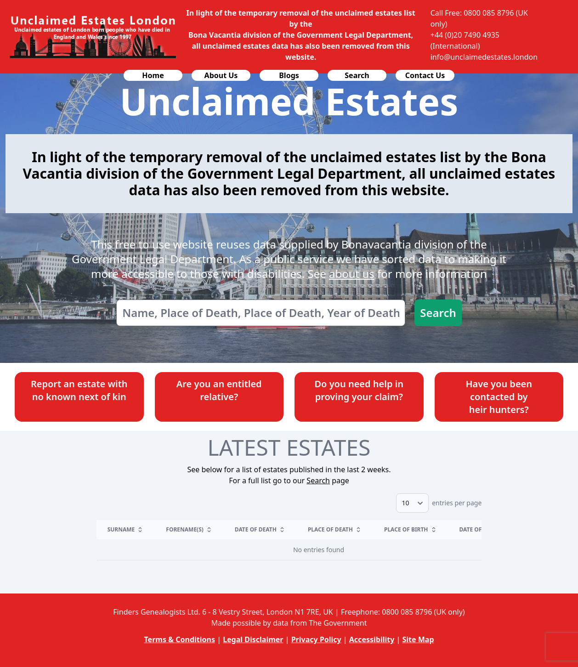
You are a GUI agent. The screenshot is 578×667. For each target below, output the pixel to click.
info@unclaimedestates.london (484, 57)
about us (351, 273)
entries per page (439, 502)
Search (438, 312)
